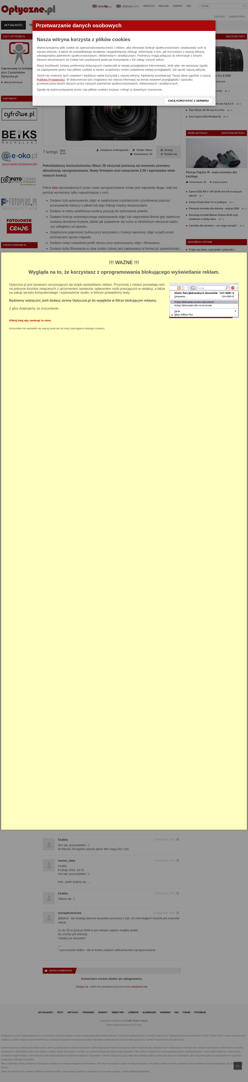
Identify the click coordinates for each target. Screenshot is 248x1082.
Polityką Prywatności (51, 79)
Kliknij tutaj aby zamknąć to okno (30, 320)
